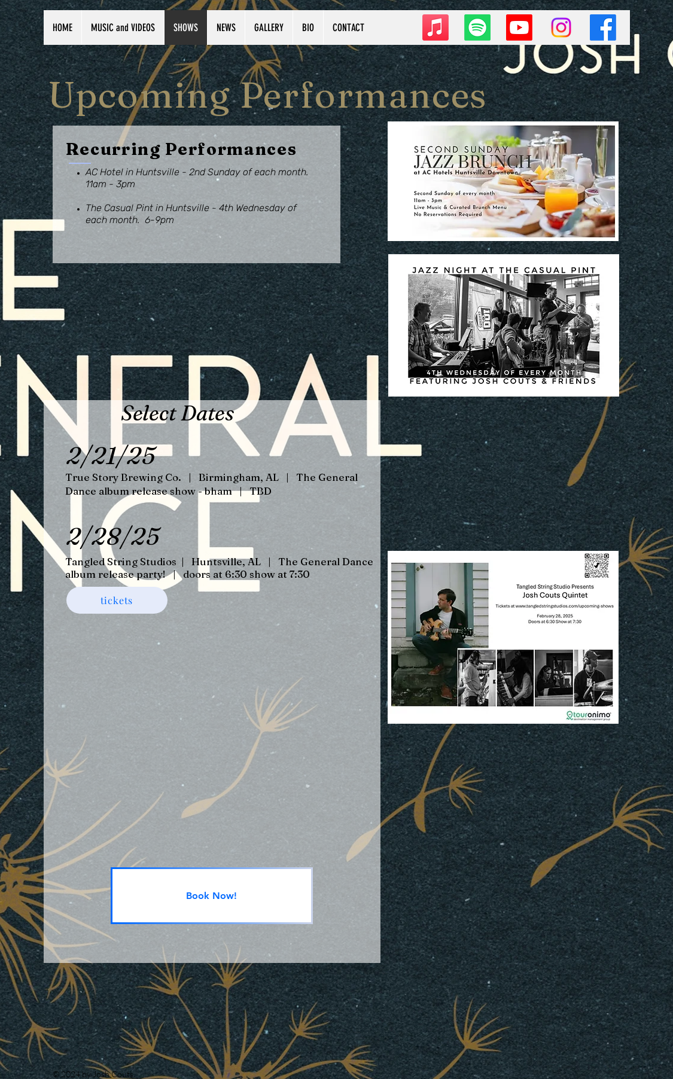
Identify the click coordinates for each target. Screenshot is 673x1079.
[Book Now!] (212, 895)
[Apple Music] (435, 27)
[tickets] (117, 600)
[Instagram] (561, 27)
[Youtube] (519, 27)
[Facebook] (603, 27)
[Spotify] (477, 27)
